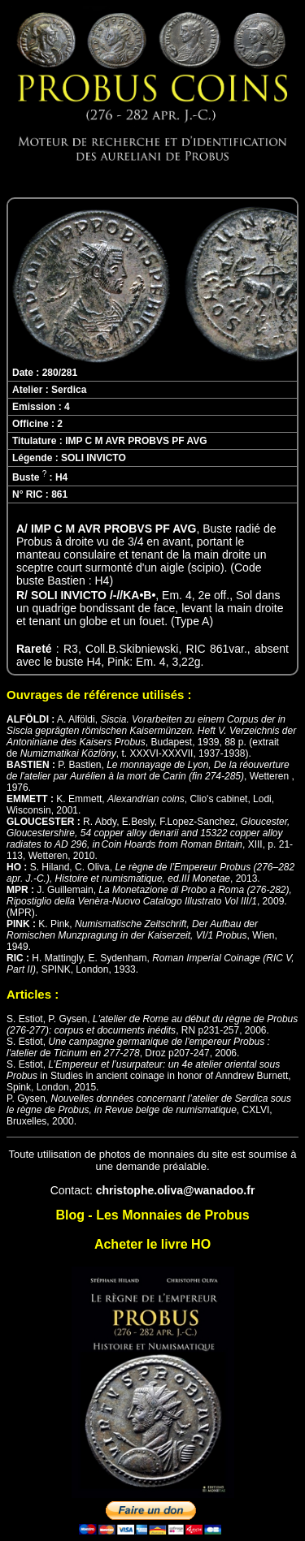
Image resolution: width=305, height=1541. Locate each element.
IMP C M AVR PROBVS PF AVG (136, 441)
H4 (61, 477)
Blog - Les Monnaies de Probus (152, 1215)
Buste (29, 477)
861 (59, 494)
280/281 (59, 372)
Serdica (68, 389)
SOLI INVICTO (93, 458)
